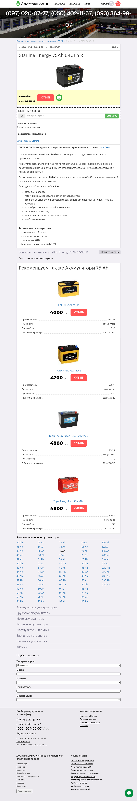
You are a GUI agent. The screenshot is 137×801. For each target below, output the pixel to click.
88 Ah (62, 580)
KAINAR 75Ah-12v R (68, 305)
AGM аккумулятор (79, 783)
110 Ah (84, 551)
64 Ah (41, 572)
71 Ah (40, 597)
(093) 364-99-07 (29, 728)
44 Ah (19, 572)
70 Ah (41, 593)
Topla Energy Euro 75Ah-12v (68, 501)
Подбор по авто (27, 655)
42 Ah (19, 563)
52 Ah (19, 593)
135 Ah (84, 568)
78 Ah (62, 559)
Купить (45, 97)
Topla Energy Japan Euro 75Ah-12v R (68, 436)
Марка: (20, 670)
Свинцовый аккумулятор (82, 764)
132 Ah (84, 563)
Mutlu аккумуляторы (80, 786)
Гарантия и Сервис (74, 7)
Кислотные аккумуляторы (82, 760)
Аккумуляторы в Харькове (34, 7)
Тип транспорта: (25, 661)
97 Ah (62, 601)
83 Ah (62, 572)
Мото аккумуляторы (30, 618)
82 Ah (62, 568)
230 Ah (106, 576)
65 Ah (41, 576)
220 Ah (106, 568)
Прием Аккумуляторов (91, 7)
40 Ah (19, 555)
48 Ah (19, 584)
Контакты (105, 4)
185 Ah (84, 601)
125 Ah (84, 559)
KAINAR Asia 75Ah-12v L (68, 371)
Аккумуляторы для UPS (81, 767)
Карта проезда (23, 741)
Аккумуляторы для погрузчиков (85, 773)
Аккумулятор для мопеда (82, 770)
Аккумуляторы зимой (80, 789)
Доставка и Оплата (59, 7)
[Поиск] (111, 3)
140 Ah (84, 572)
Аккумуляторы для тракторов (37, 607)
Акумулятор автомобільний (83, 777)
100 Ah (84, 542)
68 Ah (41, 584)
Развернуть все (24, 791)
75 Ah (62, 551)
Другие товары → (29, 141)
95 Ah (62, 597)
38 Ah (19, 551)
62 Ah (41, 563)
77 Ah (62, 555)
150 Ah (84, 580)
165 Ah (84, 589)
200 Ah (106, 555)
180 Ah (84, 597)
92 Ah (62, 593)
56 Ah (41, 547)
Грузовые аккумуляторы (33, 613)
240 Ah (106, 584)
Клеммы (21, 647)
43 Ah (19, 568)
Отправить (112, 116)
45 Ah (19, 576)
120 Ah (84, 555)
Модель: (21, 678)
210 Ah (105, 559)
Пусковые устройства (31, 641)
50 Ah (19, 589)
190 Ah (106, 542)
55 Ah (41, 542)
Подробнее (104, 148)
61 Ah (41, 559)
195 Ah (105, 551)
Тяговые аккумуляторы (32, 624)
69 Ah (41, 589)
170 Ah (84, 593)
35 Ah (19, 542)
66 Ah (41, 580)
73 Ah (62, 542)
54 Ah (19, 601)
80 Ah (62, 563)
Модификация (24, 696)
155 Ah (84, 584)
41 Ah (19, 559)
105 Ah (84, 547)
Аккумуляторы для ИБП (32, 630)
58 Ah (41, 551)
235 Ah (106, 580)
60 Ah (41, 555)
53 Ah (19, 597)
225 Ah (106, 572)
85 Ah (62, 576)
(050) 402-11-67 (28, 719)
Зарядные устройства (31, 635)
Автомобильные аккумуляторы (37, 537)
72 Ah (41, 601)
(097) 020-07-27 (28, 724)
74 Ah (62, 547)
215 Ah (105, 563)
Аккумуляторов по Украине (44, 756)
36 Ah (19, 547)
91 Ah (62, 589)
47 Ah (19, 580)
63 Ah (41, 568)
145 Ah (84, 576)
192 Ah (105, 547)
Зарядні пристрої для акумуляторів (86, 780)
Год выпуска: (23, 687)
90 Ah (62, 584)
